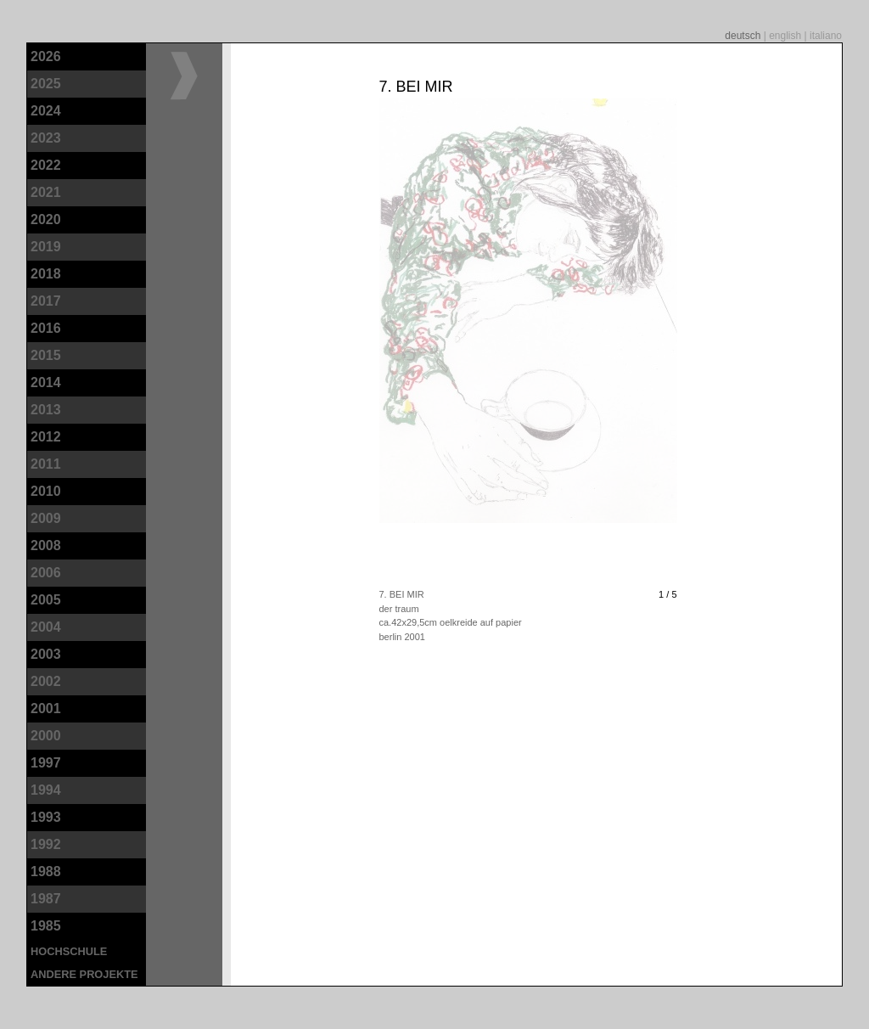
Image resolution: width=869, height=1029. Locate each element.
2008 (46, 545)
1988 (46, 871)
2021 (46, 192)
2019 (46, 246)
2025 (46, 83)
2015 (46, 355)
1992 (46, 844)
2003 (46, 654)
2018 (46, 274)
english (786, 36)
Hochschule (69, 951)
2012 (46, 437)
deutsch (744, 36)
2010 (46, 491)
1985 (46, 926)
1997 (46, 763)
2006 (46, 572)
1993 (46, 817)
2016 (46, 328)
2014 (46, 382)
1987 (46, 898)
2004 (46, 627)
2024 (46, 111)
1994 (46, 790)
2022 (46, 165)
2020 (46, 219)
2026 (46, 56)
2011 (46, 464)
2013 (46, 409)
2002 (46, 681)
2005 (46, 600)
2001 (46, 708)
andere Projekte (84, 974)
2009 (46, 518)
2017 (46, 301)
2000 (46, 735)
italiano (826, 36)
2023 (46, 138)
